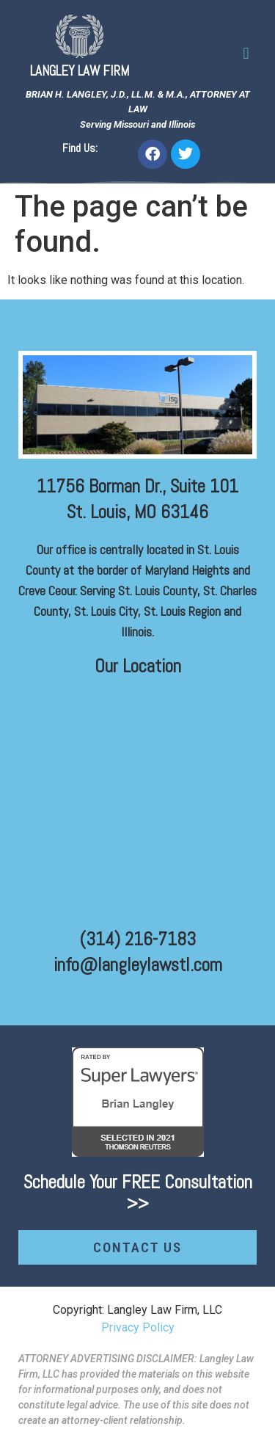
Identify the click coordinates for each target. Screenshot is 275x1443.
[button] (246, 53)
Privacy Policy (138, 1327)
